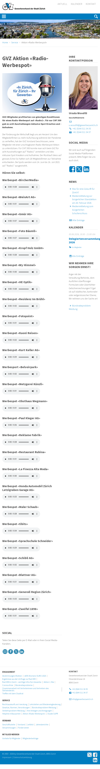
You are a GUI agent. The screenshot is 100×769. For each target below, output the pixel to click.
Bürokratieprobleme (24, 685)
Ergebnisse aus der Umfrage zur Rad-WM (19, 679)
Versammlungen (9, 727)
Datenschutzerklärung (22, 757)
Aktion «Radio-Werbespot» (34, 713)
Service (6, 700)
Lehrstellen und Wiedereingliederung (45, 704)
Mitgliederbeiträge (30, 738)
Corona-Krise (7, 685)
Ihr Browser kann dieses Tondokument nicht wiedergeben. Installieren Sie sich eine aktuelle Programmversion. (21, 187)
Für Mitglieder (75, 247)
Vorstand (21, 724)
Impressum (6, 757)
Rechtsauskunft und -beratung (14, 704)
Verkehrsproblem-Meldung (13, 710)
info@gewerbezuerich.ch (81, 699)
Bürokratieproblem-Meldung (44, 707)
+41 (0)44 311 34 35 (80, 128)
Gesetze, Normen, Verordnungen (16, 707)
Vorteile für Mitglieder (11, 738)
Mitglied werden (10, 734)
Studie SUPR (52, 713)
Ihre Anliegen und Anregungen (39, 710)
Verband (6, 720)
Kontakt (91, 4)
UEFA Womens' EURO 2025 (35, 675)
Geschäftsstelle (8, 724)
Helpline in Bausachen (11, 713)
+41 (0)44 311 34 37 (80, 132)
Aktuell (62, 4)
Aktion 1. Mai (49, 682)
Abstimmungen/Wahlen (12, 675)
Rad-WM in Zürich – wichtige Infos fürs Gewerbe (21, 682)
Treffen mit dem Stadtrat (12, 693)
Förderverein (23, 727)
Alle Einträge (77, 220)
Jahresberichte (42, 724)
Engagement (8, 672)
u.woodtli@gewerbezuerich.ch (83, 123)
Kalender (76, 4)
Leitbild (30, 724)
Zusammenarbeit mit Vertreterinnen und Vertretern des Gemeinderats (25, 689)
